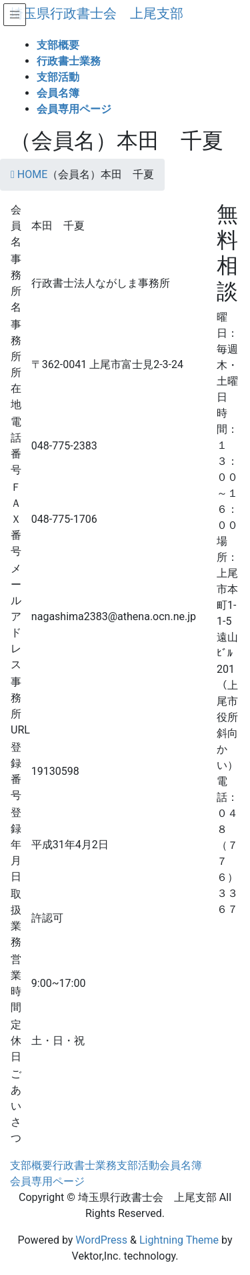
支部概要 (31, 1165)
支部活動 (138, 1165)
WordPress (101, 1240)
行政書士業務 (85, 1165)
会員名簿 (180, 1165)
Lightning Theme (179, 1240)
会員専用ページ (47, 1181)
